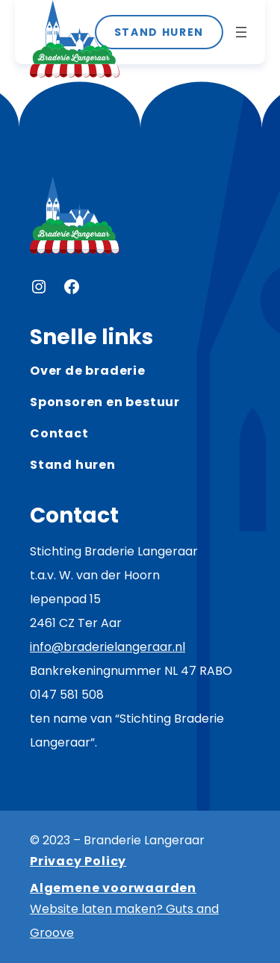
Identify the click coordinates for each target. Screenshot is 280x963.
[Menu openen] (241, 32)
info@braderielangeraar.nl (107, 646)
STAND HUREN (159, 32)
